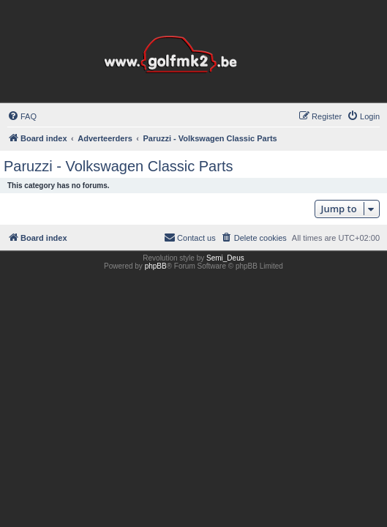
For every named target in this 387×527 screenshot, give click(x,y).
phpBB (156, 266)
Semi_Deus (225, 258)
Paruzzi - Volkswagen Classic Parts (118, 166)
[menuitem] (22, 116)
